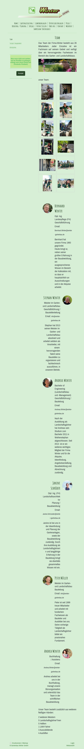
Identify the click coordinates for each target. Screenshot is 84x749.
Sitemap (25, 743)
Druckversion (15, 743)
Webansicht (70, 745)
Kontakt (20, 73)
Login (72, 743)
